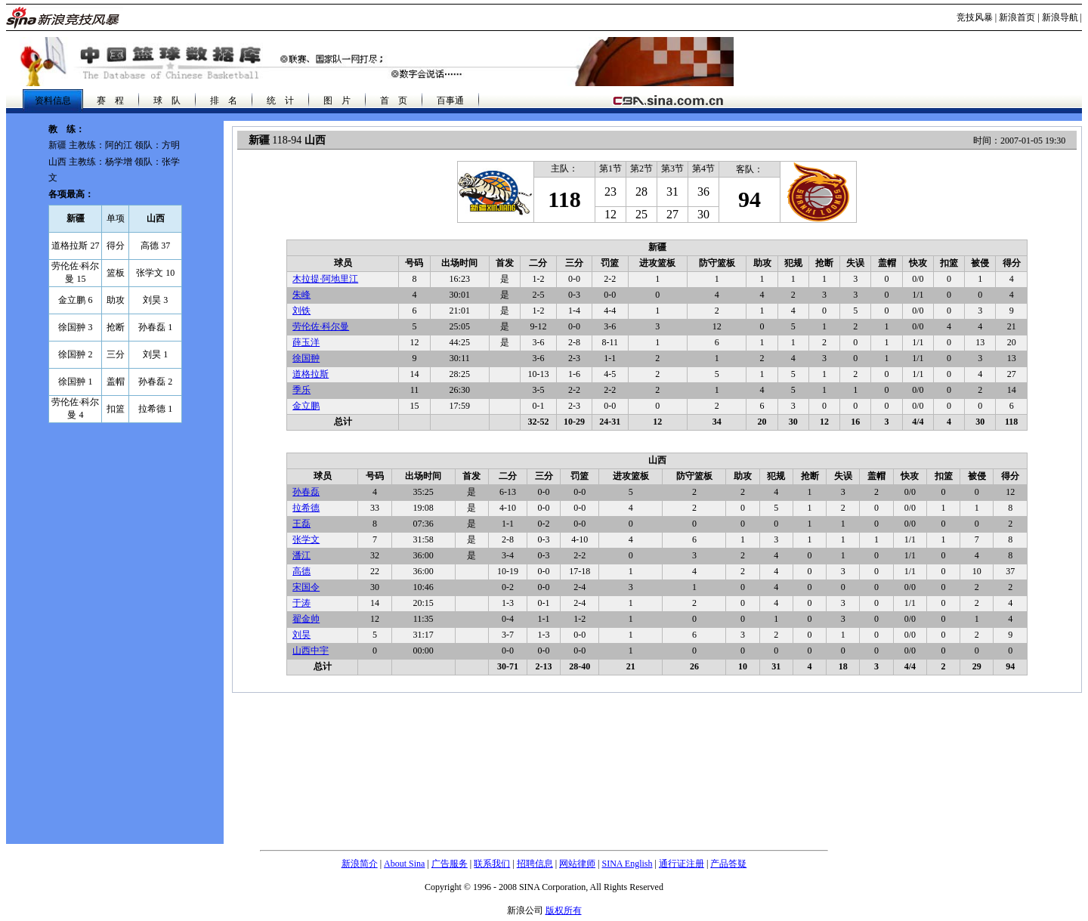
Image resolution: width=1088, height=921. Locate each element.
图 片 (337, 100)
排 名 (223, 100)
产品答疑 (728, 863)
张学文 (306, 539)
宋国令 (306, 587)
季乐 (301, 390)
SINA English (626, 863)
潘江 (301, 555)
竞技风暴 (975, 17)
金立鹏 (306, 405)
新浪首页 (1017, 17)
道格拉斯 (310, 374)
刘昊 (301, 634)
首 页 (393, 100)
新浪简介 (360, 863)
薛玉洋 (306, 342)
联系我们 (492, 863)
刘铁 (301, 310)
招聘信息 (535, 863)
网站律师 (577, 863)
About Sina (404, 863)
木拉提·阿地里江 (325, 279)
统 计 (280, 100)
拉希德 (306, 507)
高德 (301, 571)
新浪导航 (1060, 17)
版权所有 (564, 910)
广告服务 (449, 863)
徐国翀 (306, 358)
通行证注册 (681, 863)
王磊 (301, 523)
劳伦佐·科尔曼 (320, 326)
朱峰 (301, 294)
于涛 (301, 603)
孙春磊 (306, 492)
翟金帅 (306, 618)
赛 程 (110, 100)
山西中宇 (310, 650)
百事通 (450, 100)
